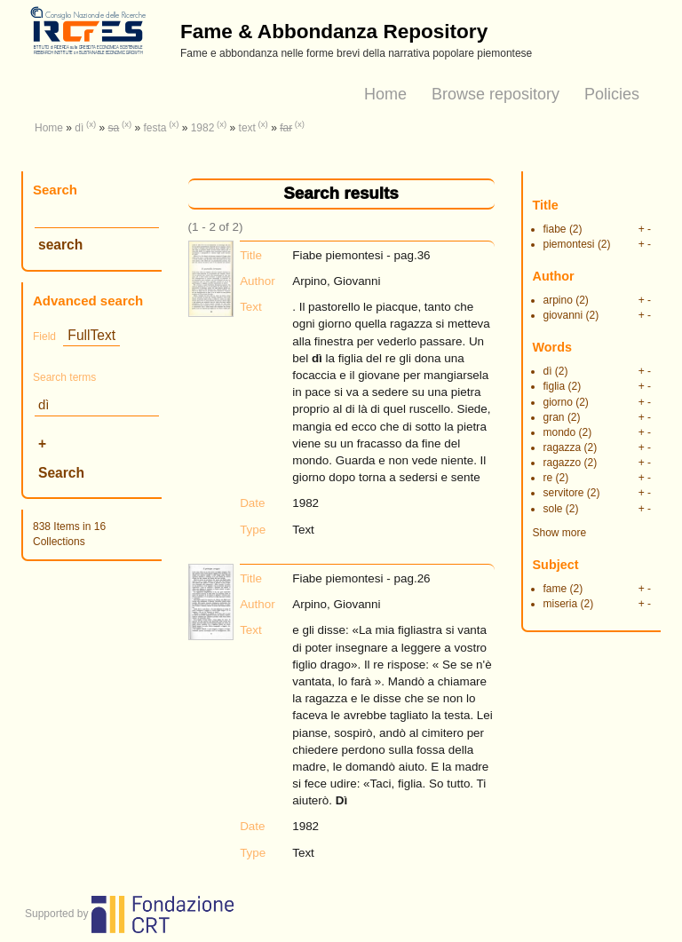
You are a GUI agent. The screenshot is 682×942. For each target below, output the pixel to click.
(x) (91, 124)
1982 (203, 128)
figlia (554, 386)
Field (44, 336)
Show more (560, 532)
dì (79, 128)
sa (114, 128)
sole (553, 509)
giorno (558, 402)
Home (385, 94)
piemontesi (569, 244)
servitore (563, 493)
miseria (560, 604)
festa (154, 128)
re (548, 477)
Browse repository (495, 94)
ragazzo (562, 462)
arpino (558, 300)
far (286, 128)
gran (554, 417)
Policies (611, 94)
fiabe (555, 229)
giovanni (563, 315)
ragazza (562, 447)
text (247, 128)
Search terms (64, 377)
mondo (559, 432)
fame (555, 588)
